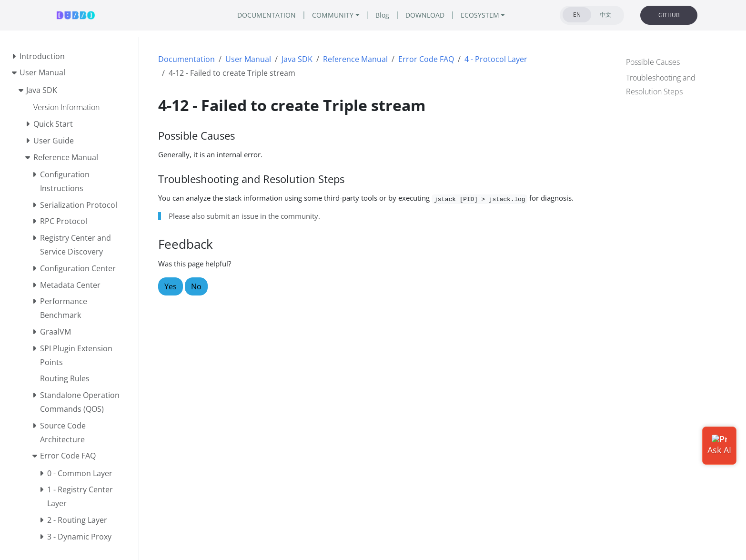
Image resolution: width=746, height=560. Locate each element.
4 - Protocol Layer (495, 59)
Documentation (186, 59)
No (196, 286)
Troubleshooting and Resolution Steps (661, 84)
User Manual (248, 59)
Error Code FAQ (426, 59)
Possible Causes (653, 62)
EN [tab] (577, 14)
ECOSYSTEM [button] (480, 15)
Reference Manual (355, 59)
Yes (170, 286)
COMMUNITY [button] (332, 15)
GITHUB (669, 15)
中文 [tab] (605, 14)
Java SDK (297, 59)
